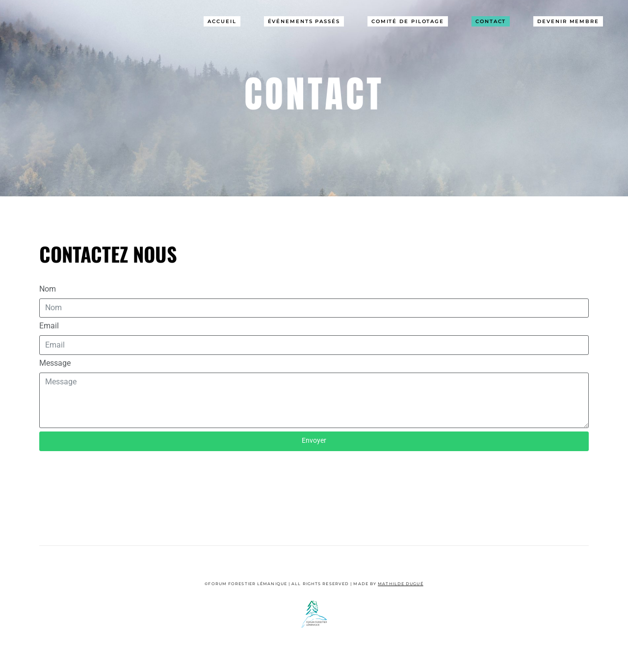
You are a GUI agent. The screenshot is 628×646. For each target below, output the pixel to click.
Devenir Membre (568, 21)
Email (49, 325)
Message (55, 363)
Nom (47, 289)
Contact (490, 21)
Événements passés (304, 21)
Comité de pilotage (407, 21)
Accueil (222, 21)
